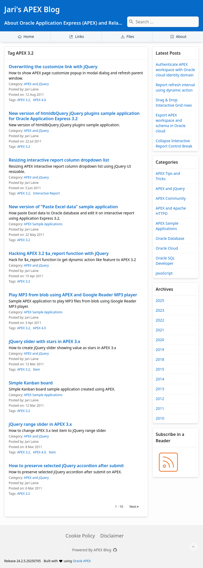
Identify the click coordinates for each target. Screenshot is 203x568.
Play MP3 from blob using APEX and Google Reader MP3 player (73, 295)
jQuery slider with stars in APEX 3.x (44, 341)
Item (36, 369)
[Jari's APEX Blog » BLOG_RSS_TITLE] (168, 462)
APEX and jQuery (36, 84)
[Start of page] (193, 546)
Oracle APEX (82, 561)
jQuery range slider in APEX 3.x (40, 424)
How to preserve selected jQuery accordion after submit (66, 466)
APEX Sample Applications (43, 224)
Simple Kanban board (31, 383)
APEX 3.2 (23, 100)
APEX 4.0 (39, 100)
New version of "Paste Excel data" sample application (63, 207)
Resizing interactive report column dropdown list (59, 160)
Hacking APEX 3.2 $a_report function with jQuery (59, 253)
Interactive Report (46, 193)
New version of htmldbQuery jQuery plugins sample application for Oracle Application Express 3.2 (74, 116)
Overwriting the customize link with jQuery (53, 67)
